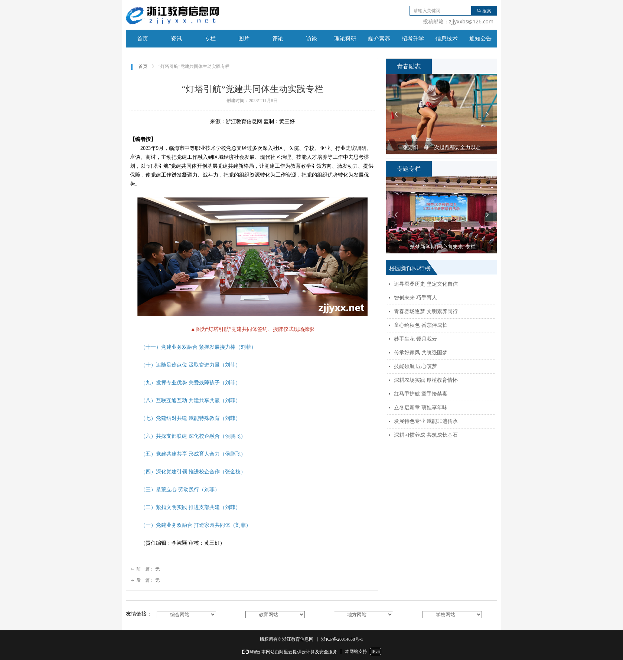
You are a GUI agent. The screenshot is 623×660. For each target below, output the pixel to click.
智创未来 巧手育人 (415, 298)
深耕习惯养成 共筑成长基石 (426, 435)
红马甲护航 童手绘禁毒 (420, 394)
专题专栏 (409, 168)
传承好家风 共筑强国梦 (420, 352)
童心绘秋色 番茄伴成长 (420, 325)
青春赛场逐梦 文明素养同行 (426, 311)
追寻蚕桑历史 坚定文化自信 (426, 284)
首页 (142, 66)
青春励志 (409, 66)
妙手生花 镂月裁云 (415, 339)
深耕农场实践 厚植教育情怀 (426, 380)
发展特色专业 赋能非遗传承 (426, 421)
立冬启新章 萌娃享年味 (420, 407)
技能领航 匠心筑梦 (415, 366)
